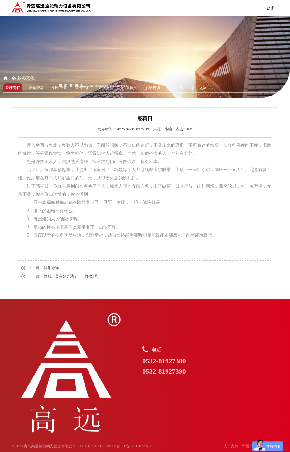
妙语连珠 (152, 88)
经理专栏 (12, 88)
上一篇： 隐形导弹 (38, 268)
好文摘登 (106, 88)
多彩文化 (23, 78)
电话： (210, 361)
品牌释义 (129, 88)
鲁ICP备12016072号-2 (134, 446)
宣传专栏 (82, 88)
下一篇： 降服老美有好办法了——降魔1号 (58, 276)
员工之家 (199, 88)
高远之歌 (175, 88)
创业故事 (59, 88)
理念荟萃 (36, 88)
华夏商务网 (251, 446)
